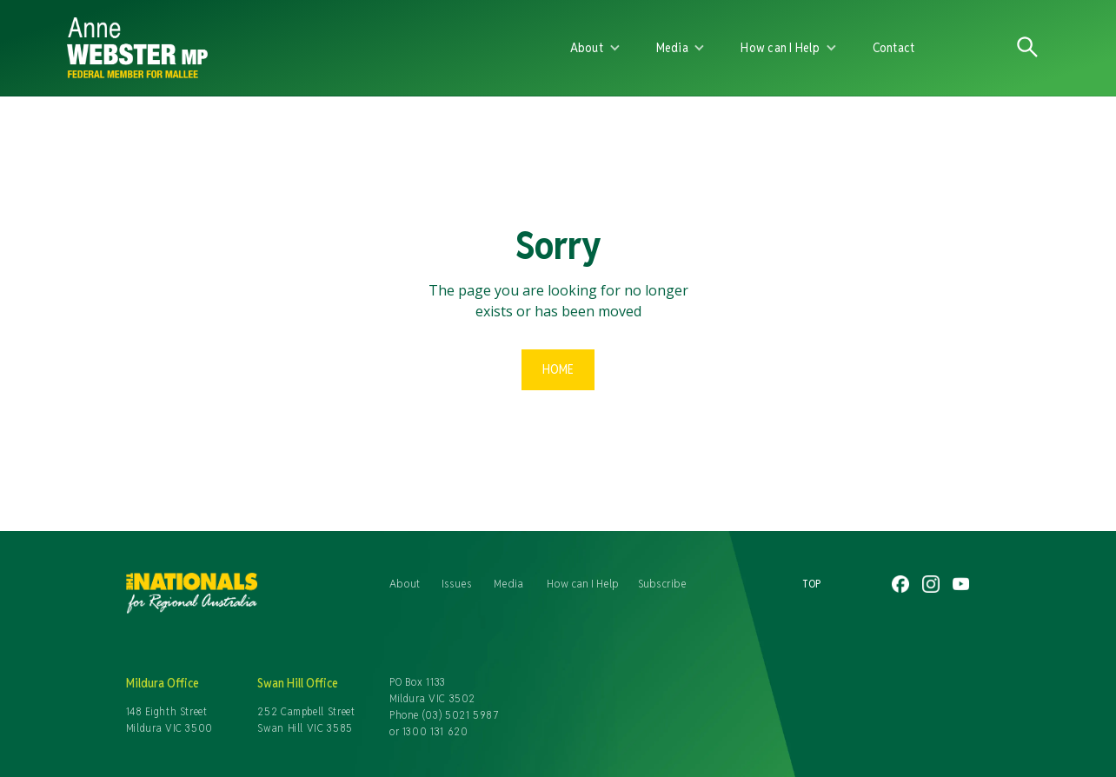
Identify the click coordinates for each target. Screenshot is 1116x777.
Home (558, 369)
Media (508, 583)
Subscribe (662, 583)
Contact (894, 47)
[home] (268, 48)
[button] (595, 47)
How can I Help (583, 583)
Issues (457, 583)
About (404, 583)
